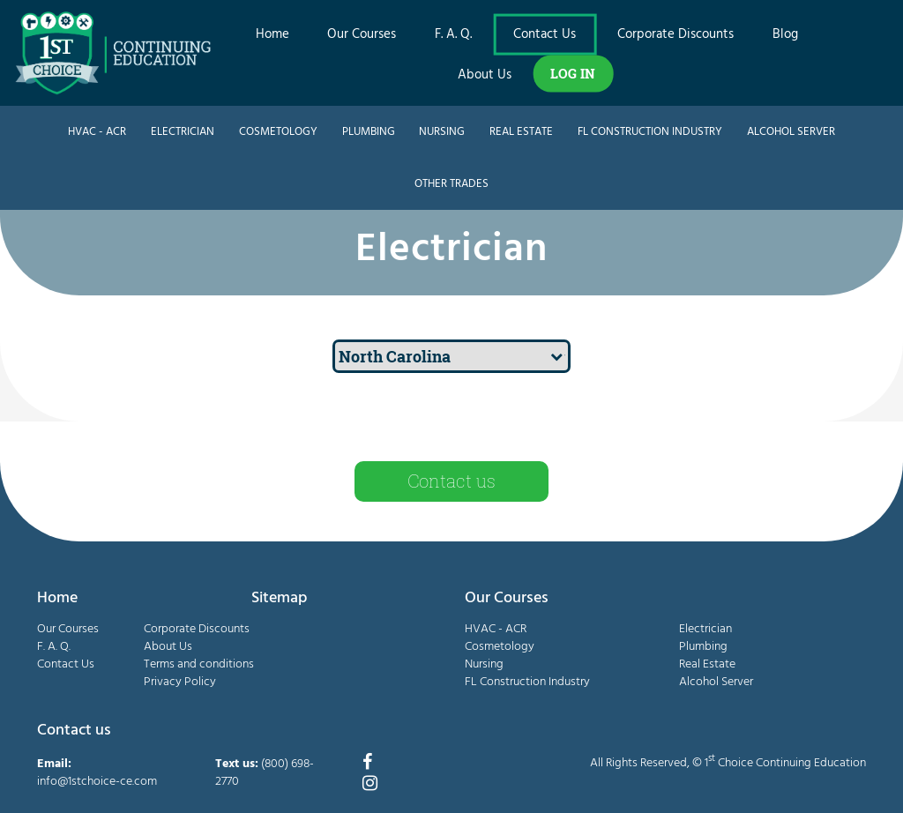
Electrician (182, 132)
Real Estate (521, 132)
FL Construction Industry (650, 132)
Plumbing (368, 132)
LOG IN (572, 73)
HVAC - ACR (97, 132)
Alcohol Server (791, 132)
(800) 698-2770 (264, 773)
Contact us (451, 480)
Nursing (442, 132)
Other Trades (451, 184)
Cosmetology (278, 132)
